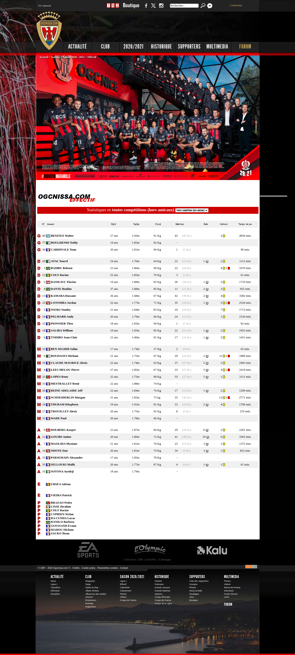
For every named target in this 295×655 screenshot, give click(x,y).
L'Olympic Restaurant (149, 550)
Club (105, 46)
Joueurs (89, 597)
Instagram (161, 8)
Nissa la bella (195, 591)
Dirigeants (90, 581)
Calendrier (125, 587)
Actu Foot (129, 559)
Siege (88, 584)
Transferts (55, 587)
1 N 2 (112, 8)
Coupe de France (128, 600)
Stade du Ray (91, 587)
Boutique (130, 8)
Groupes (193, 584)
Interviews (229, 591)
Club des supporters (199, 581)
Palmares (159, 584)
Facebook (145, 8)
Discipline (55, 594)
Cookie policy (88, 568)
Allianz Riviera (92, 591)
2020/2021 (133, 46)
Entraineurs (90, 600)
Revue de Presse (232, 587)
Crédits (76, 568)
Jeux (191, 597)
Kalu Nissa (212, 550)
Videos (123, 597)
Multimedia (217, 46)
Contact (124, 568)
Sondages (194, 594)
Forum (245, 46)
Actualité (77, 46)
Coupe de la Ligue (163, 603)
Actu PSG (150, 559)
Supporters (189, 46)
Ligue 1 (54, 584)
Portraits (89, 603)
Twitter (153, 8)
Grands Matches (162, 591)
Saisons (55, 57)
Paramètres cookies (108, 568)
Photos (123, 594)
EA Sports (88, 550)
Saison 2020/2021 (132, 576)
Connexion (236, 5)
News (53, 581)
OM (140, 559)
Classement (125, 591)
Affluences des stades (95, 594)
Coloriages (165, 559)
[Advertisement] (175, 25)
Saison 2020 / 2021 (74, 57)
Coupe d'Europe (162, 597)
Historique (161, 46)
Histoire (158, 581)
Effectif (123, 584)
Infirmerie (55, 591)
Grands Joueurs (162, 587)
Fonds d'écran (230, 594)
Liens (226, 597)
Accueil (44, 57)
